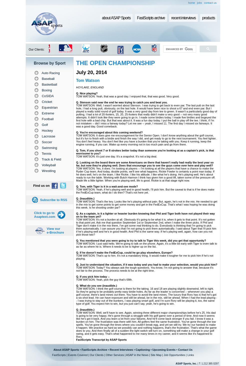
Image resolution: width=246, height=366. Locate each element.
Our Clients (97, 354)
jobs (199, 2)
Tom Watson (88, 80)
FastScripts (59, 354)
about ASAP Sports (116, 18)
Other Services (115, 354)
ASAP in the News (137, 354)
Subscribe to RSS (53, 200)
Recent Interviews (121, 349)
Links (190, 354)
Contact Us (185, 349)
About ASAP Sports (66, 349)
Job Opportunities (174, 354)
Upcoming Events (164, 349)
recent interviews (183, 18)
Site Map (156, 354)
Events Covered (78, 354)
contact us (210, 2)
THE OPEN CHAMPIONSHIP (115, 63)
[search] (179, 49)
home (191, 2)
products (208, 18)
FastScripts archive (151, 18)
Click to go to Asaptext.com (44, 215)
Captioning (142, 349)
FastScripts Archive (94, 349)
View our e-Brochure (55, 230)
